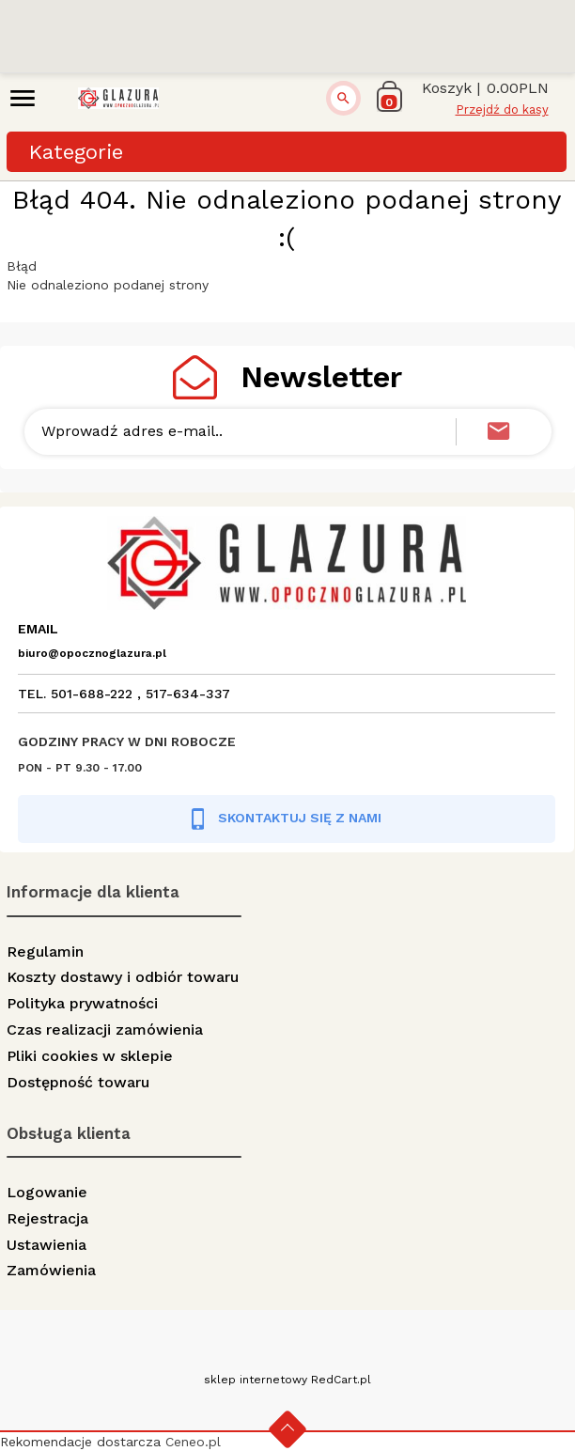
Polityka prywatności (82, 1003)
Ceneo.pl (193, 1441)
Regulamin (45, 951)
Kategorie (76, 152)
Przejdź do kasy (502, 109)
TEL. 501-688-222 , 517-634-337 (124, 693)
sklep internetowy (255, 1379)
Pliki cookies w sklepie (90, 1056)
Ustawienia (46, 1245)
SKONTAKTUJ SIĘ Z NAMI (286, 819)
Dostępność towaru (78, 1082)
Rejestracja (47, 1218)
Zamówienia (51, 1270)
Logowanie (47, 1192)
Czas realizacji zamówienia (105, 1029)
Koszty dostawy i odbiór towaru (123, 977)
